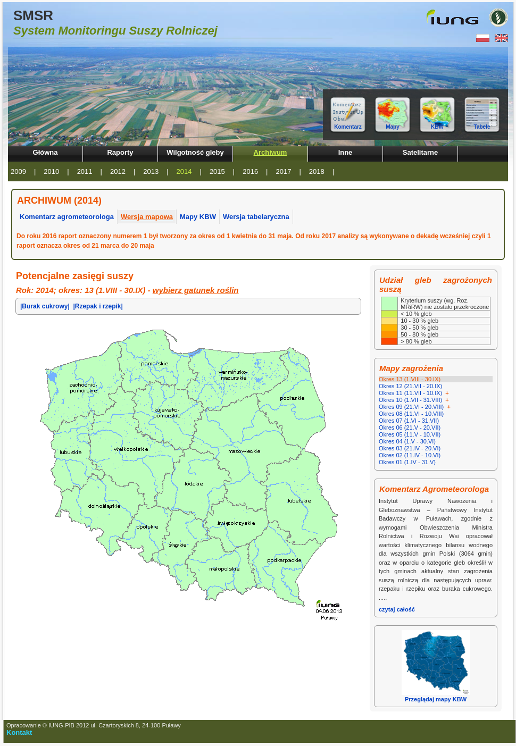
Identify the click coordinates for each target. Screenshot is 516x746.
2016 (250, 171)
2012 (118, 171)
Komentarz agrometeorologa (67, 217)
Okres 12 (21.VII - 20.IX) (410, 386)
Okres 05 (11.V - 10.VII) (409, 434)
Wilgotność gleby (195, 152)
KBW (437, 127)
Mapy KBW (198, 217)
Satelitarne (420, 152)
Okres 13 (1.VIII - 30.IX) (409, 379)
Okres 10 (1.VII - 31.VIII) (415, 400)
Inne (345, 152)
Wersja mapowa (147, 217)
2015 (217, 171)
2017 (284, 171)
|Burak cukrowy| (45, 306)
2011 (85, 171)
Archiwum (270, 152)
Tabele (482, 127)
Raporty (120, 152)
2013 (151, 171)
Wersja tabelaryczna (256, 217)
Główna (45, 152)
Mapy (393, 127)
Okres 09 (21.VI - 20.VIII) (415, 407)
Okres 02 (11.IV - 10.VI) (409, 455)
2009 (18, 171)
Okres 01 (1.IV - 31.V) (407, 462)
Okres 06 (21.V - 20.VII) (409, 427)
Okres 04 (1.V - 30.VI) (407, 441)
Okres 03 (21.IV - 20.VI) (409, 448)
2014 (184, 171)
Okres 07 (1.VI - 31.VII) (409, 420)
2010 (51, 171)
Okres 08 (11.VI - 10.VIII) (411, 413)
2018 (316, 171)
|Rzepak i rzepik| (97, 306)
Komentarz (348, 127)
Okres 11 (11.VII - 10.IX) (415, 393)
